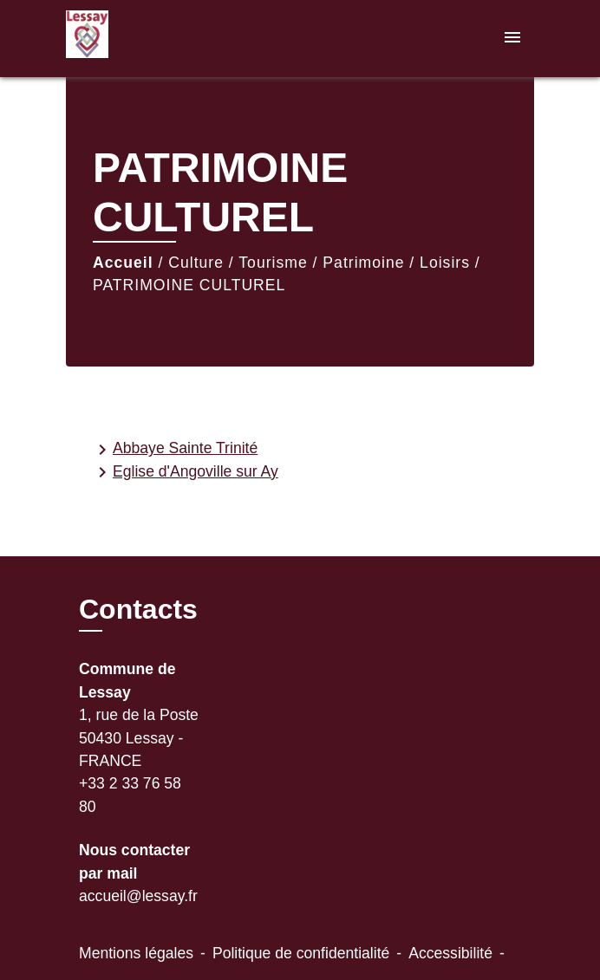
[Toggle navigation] (512, 39)
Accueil (123, 262)
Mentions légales (136, 953)
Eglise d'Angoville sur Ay (185, 472)
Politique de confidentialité (300, 953)
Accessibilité (450, 953)
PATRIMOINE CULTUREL (189, 285)
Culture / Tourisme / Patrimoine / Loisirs (319, 262)
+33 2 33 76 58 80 (130, 795)
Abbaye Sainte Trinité (175, 449)
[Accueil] (131, 38)
